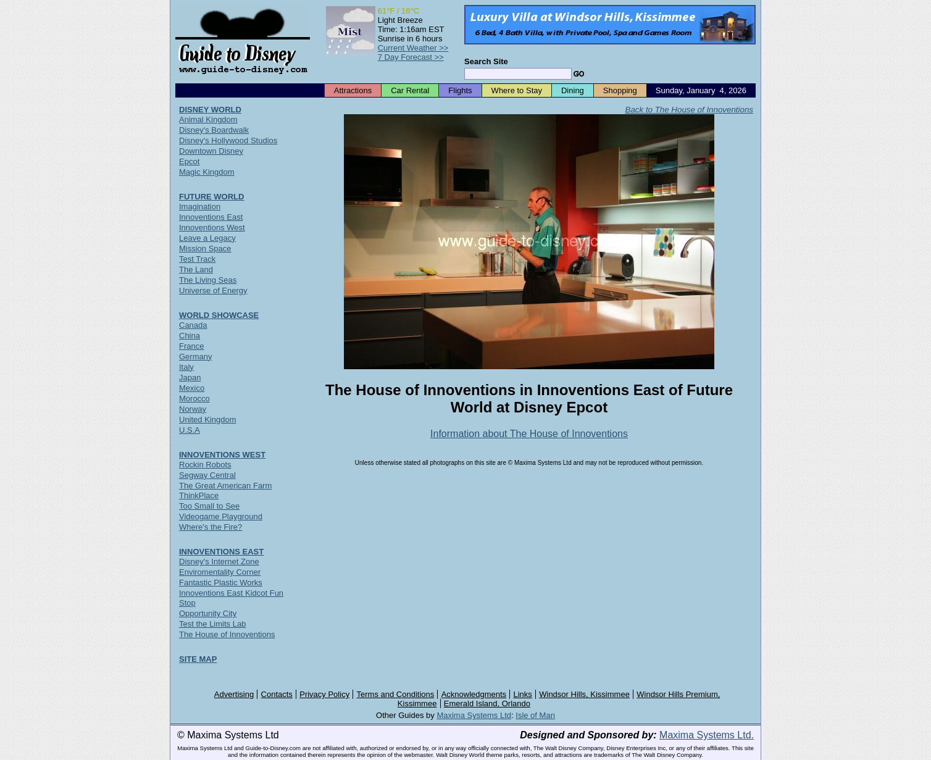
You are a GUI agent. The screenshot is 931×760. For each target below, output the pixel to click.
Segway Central (207, 475)
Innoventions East (211, 217)
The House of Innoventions (227, 634)
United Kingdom (207, 419)
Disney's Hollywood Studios (228, 140)
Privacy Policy (324, 694)
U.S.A (189, 430)
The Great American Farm (225, 485)
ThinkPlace (199, 495)
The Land (196, 269)
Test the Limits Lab (212, 623)
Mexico (191, 388)
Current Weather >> (413, 47)
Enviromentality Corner (220, 572)
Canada (193, 325)
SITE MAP (198, 659)
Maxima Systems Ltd (473, 715)
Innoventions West (212, 227)
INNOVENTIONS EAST (221, 551)
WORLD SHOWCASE (219, 315)
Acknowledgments (474, 694)
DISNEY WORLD (210, 109)
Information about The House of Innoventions (529, 433)
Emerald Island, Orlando (487, 703)
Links (523, 694)
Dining (572, 90)
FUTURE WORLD (211, 196)
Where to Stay (516, 90)
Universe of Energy (213, 290)
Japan (190, 377)
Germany (195, 356)
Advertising (234, 694)
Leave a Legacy (207, 238)
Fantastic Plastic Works (220, 582)
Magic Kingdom (207, 172)
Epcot (189, 161)
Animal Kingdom (208, 119)
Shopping (620, 90)
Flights (460, 90)
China (189, 335)
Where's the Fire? (210, 527)
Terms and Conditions (396, 694)
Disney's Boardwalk (214, 130)
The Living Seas (207, 280)
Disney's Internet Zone (219, 561)
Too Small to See (209, 506)
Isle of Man (535, 715)
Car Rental (410, 90)
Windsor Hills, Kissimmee (584, 694)
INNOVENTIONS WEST (222, 454)
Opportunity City (207, 613)
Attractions (353, 90)
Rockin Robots (205, 464)
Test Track (197, 259)
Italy (186, 367)
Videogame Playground (220, 516)
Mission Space (205, 248)
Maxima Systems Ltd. (706, 735)
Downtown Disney (211, 151)
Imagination (199, 206)
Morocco (194, 398)
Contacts (277, 694)
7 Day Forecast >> (411, 57)
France (191, 346)
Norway (192, 409)
